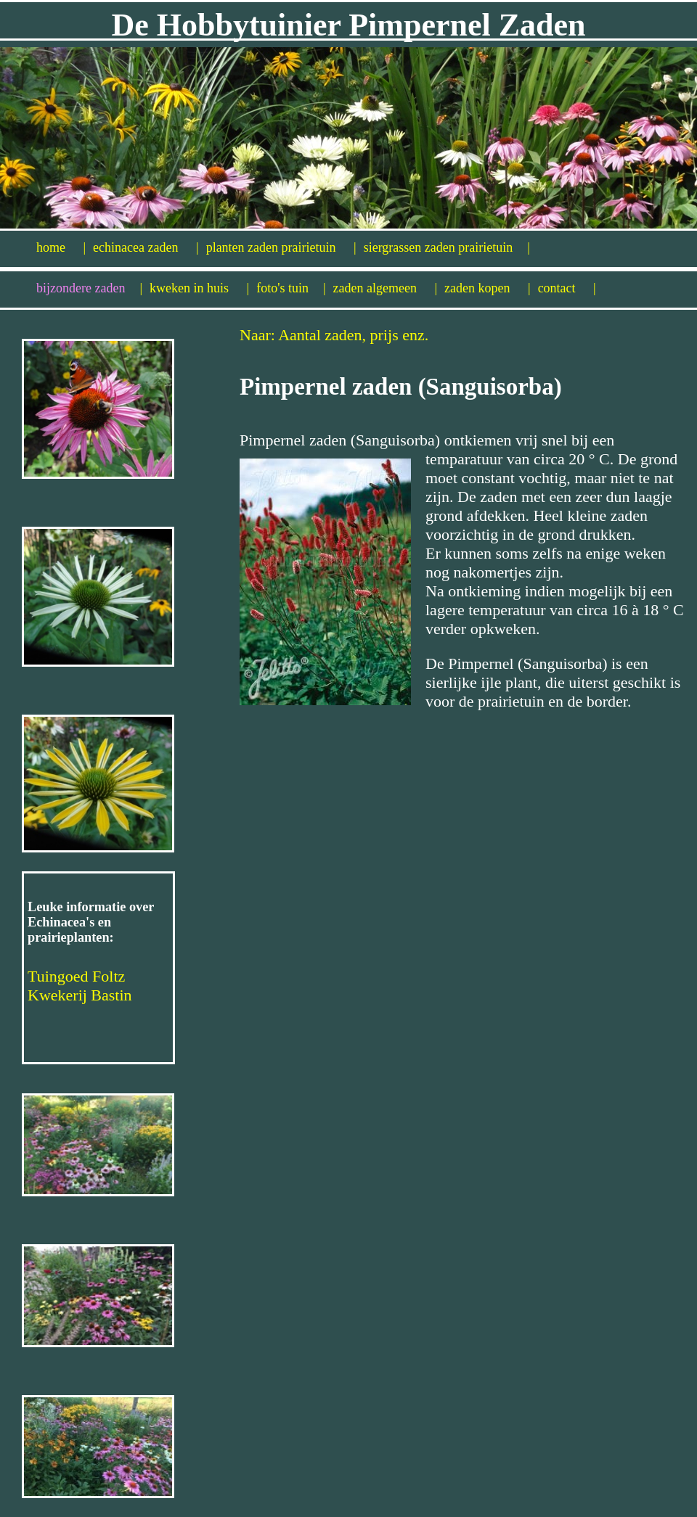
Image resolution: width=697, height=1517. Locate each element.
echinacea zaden (146, 247)
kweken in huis (199, 288)
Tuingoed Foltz (76, 976)
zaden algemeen (385, 288)
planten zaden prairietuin (281, 247)
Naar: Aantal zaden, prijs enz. (334, 335)
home (61, 247)
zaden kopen (487, 288)
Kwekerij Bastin (80, 995)
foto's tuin (290, 288)
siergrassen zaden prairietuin (447, 247)
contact (567, 288)
